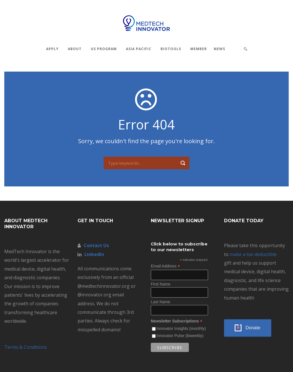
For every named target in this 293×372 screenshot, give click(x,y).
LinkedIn (94, 254)
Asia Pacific (138, 48)
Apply (52, 48)
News (219, 48)
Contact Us (96, 245)
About (75, 48)
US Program (104, 48)
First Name (160, 284)
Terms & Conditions (25, 347)
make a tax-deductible (253, 254)
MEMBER (198, 48)
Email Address (165, 266)
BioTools (171, 48)
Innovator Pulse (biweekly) (180, 335)
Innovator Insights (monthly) (181, 328)
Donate (253, 327)
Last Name (160, 302)
